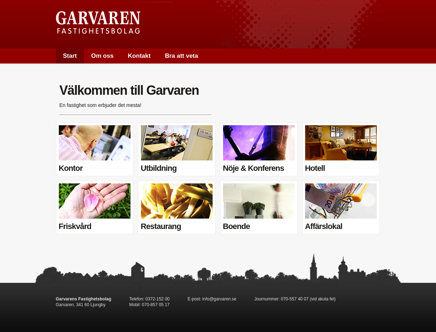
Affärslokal (341, 207)
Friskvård (95, 207)
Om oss (102, 55)
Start (70, 55)
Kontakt (139, 55)
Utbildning (177, 149)
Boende (259, 207)
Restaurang (177, 207)
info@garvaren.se (219, 298)
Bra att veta (181, 55)
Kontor (95, 149)
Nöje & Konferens (259, 149)
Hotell (341, 149)
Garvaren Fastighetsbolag (98, 22)
